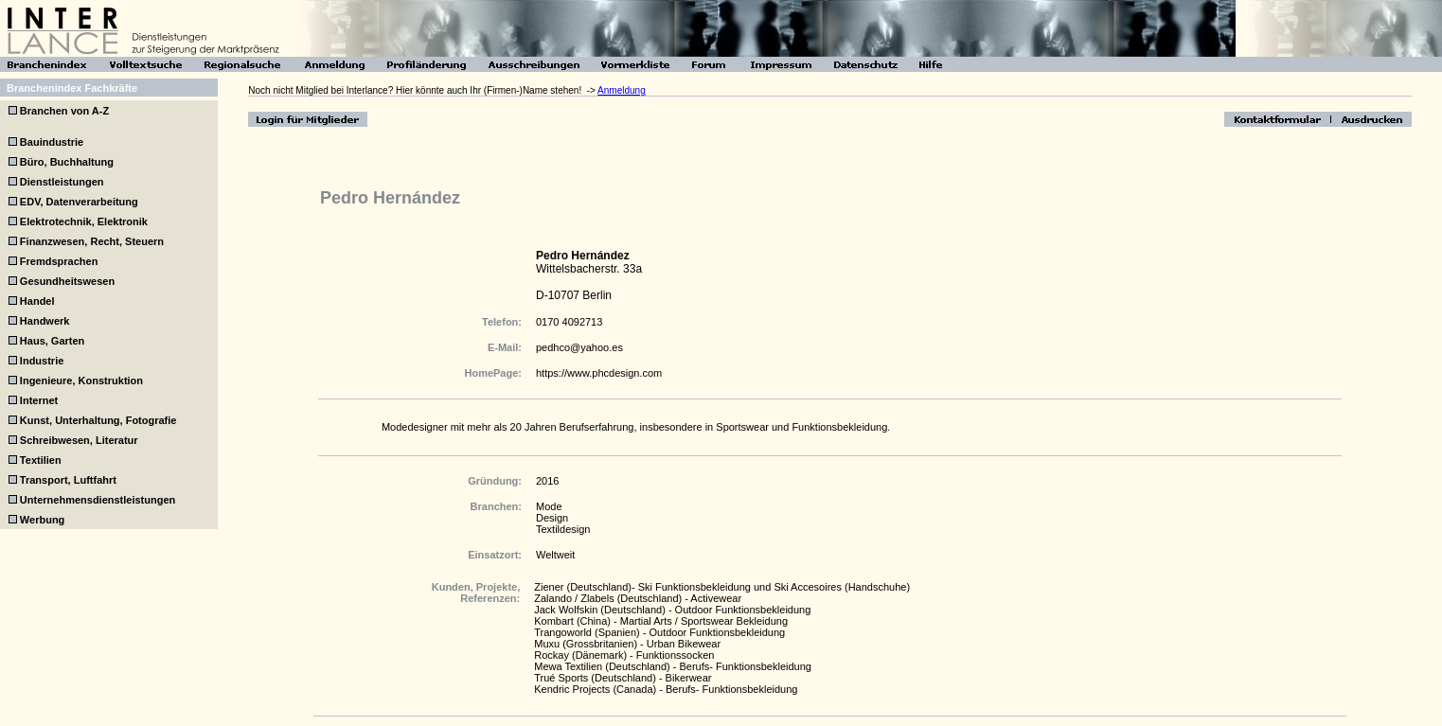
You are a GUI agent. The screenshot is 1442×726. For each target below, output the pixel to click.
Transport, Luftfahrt (68, 480)
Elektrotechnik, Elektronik (84, 221)
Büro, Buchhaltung (67, 162)
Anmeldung (621, 90)
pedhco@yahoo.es (579, 347)
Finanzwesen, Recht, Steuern (92, 241)
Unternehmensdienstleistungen (97, 499)
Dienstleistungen (62, 181)
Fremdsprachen (59, 261)
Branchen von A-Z (63, 110)
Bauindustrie (51, 142)
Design (552, 517)
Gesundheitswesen (67, 281)
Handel (37, 301)
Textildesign (563, 529)
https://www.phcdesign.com (599, 373)
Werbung (42, 519)
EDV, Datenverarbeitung (79, 201)
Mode (549, 506)
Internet (39, 400)
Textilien (41, 460)
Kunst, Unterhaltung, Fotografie (98, 420)
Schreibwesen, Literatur (79, 440)
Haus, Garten (52, 340)
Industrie (41, 360)
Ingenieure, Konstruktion (81, 380)
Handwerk (45, 321)
